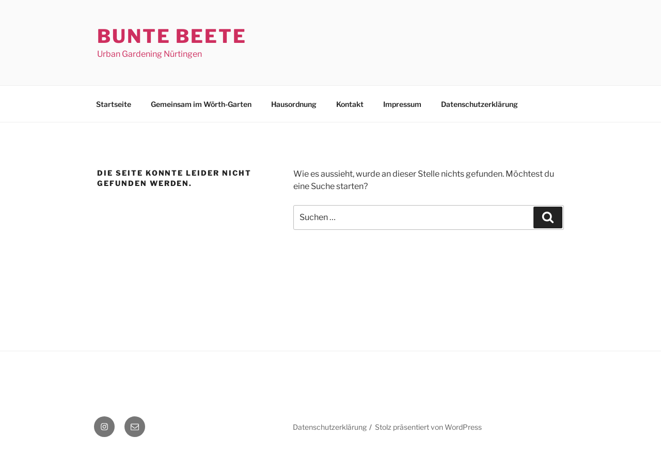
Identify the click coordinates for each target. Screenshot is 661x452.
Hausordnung (294, 104)
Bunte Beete (172, 36)
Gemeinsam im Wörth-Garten (201, 104)
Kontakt (350, 104)
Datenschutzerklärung (479, 104)
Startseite (113, 104)
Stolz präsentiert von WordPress (428, 427)
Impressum (402, 104)
